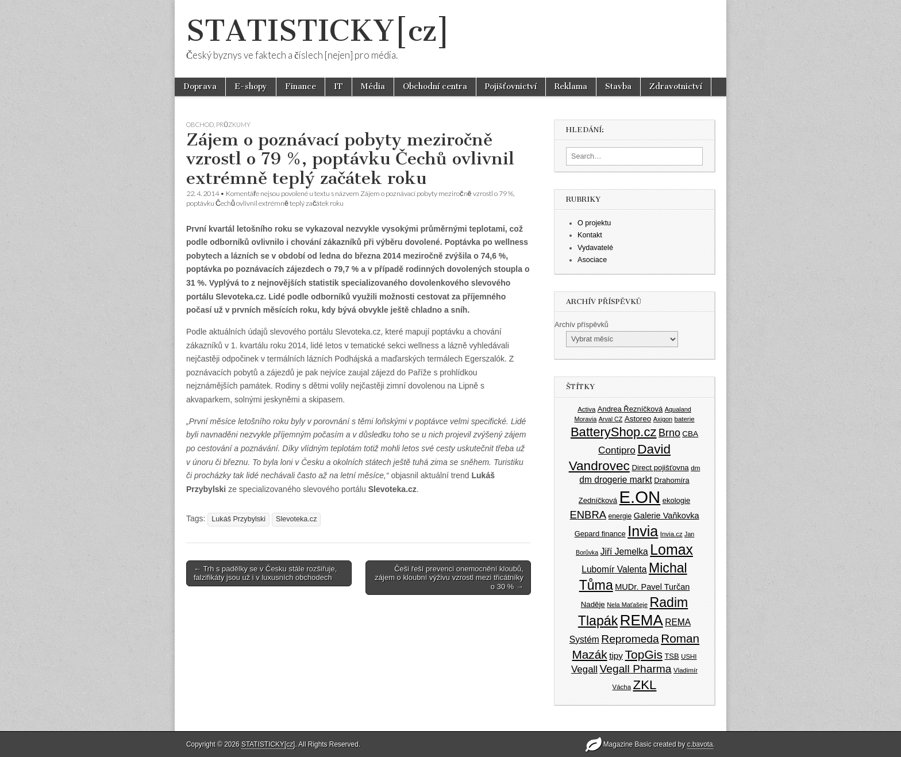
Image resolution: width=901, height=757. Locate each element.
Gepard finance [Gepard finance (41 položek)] (600, 533)
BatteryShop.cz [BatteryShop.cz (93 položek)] (614, 432)
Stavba (618, 86)
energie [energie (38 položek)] (620, 516)
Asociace (592, 260)
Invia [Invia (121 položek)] (642, 531)
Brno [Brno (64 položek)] (669, 433)
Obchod (200, 124)
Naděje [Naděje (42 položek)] (593, 604)
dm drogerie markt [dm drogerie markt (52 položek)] (615, 480)
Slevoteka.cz (296, 519)
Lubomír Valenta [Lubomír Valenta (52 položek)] (614, 569)
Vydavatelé (595, 248)
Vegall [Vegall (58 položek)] (584, 669)
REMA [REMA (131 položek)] (641, 620)
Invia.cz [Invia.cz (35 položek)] (671, 534)
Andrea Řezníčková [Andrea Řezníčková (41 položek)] (630, 409)
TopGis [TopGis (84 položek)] (644, 654)
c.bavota (700, 744)
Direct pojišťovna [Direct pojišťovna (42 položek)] (660, 467)
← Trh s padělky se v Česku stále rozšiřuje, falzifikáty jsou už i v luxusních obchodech (265, 573)
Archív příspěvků (582, 325)
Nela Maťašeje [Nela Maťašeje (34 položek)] (627, 604)
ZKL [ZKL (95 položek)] (645, 685)
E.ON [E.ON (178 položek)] (640, 496)
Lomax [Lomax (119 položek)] (671, 549)
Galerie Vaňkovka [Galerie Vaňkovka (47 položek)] (666, 515)
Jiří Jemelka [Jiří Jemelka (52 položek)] (624, 551)
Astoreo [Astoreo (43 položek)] (638, 418)
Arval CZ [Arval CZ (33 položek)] (610, 419)
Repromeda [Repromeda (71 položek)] (630, 639)
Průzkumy (233, 124)
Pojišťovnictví (511, 86)
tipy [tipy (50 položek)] (616, 655)
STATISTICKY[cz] (318, 30)
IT (338, 86)
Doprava (200, 86)
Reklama (571, 86)
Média (373, 86)
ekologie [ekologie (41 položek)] (676, 500)
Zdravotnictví (675, 86)
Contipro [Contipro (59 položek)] (617, 450)
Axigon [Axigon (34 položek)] (662, 419)
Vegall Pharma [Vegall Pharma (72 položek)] (636, 669)
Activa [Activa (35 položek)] (586, 409)
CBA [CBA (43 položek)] (690, 433)
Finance (300, 86)
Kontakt (589, 235)
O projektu (594, 223)
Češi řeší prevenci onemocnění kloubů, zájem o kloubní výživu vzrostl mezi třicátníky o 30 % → (449, 577)
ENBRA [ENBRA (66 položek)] (588, 515)
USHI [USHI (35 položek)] (688, 656)
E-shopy (250, 86)
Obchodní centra (435, 86)
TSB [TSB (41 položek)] (671, 656)
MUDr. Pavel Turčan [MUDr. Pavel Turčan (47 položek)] (652, 586)
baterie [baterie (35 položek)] (685, 419)
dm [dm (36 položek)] (695, 467)
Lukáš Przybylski (238, 519)
